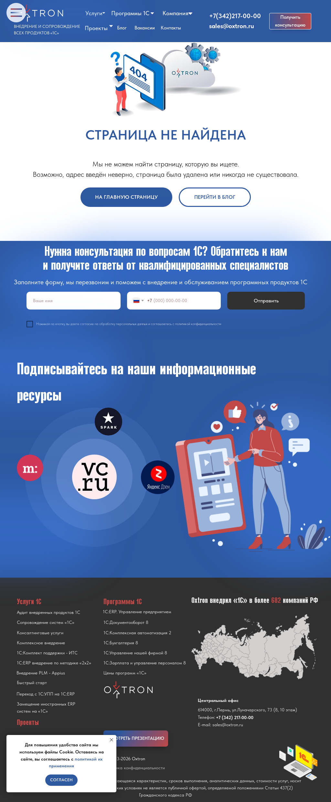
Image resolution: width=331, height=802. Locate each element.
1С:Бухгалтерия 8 (120, 642)
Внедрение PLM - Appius (40, 672)
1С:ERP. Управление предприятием (137, 611)
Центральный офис (218, 700)
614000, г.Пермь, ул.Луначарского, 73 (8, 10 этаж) (247, 709)
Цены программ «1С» (124, 672)
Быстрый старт (32, 682)
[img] (94, 477)
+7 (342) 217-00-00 (234, 717)
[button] (290, 21)
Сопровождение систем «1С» (45, 622)
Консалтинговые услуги (40, 632)
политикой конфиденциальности (198, 324)
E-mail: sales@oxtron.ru (220, 724)
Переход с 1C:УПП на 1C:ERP (45, 693)
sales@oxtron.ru (231, 26)
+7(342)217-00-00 (235, 16)
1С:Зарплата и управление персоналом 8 (144, 662)
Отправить (266, 301)
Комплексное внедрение (41, 642)
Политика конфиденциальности (134, 767)
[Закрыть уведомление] (111, 740)
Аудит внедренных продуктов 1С (48, 612)
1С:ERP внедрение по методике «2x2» (54, 662)
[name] (74, 301)
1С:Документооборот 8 (125, 622)
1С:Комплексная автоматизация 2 (137, 632)
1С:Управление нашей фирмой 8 (135, 652)
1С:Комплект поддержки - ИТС (47, 652)
